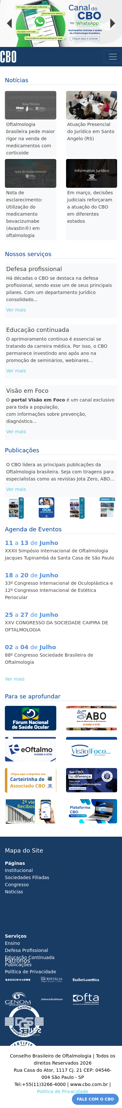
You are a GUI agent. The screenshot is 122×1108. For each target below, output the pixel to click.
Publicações (18, 964)
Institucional (19, 870)
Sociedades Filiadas (27, 877)
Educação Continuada (30, 957)
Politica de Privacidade (62, 1091)
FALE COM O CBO (95, 1099)
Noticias (14, 891)
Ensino (12, 943)
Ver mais (16, 309)
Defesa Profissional (26, 950)
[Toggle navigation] (113, 56)
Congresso (17, 884)
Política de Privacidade (30, 971)
